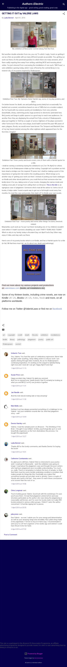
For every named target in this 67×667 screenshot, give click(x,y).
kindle (5, 340)
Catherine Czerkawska (19, 459)
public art (49, 340)
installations (55, 335)
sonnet (18, 344)
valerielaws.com (12, 288)
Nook (42, 298)
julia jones (14, 514)
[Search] (63, 4)
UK (10, 298)
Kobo (35, 298)
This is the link (52, 185)
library (12, 340)
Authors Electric (32, 3)
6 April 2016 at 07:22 (18, 529)
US (14, 298)
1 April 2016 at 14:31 (18, 452)
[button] (63, 14)
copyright (11, 335)
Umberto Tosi (16, 353)
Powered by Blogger (33, 654)
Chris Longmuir (16, 490)
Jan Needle (15, 392)
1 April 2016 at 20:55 (18, 508)
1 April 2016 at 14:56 (18, 484)
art (4, 335)
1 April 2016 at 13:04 (18, 417)
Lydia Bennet (15, 443)
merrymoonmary (38, 658)
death (27, 335)
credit (20, 335)
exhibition (44, 335)
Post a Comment (10, 535)
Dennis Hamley (16, 423)
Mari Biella (15, 406)
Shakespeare (8, 344)
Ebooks (35, 335)
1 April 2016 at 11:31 (18, 386)
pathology (21, 340)
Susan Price (15, 375)
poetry (41, 340)
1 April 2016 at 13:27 (18, 436)
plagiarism (32, 340)
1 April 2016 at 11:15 (18, 368)
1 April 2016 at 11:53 (18, 399)
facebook (57, 309)
